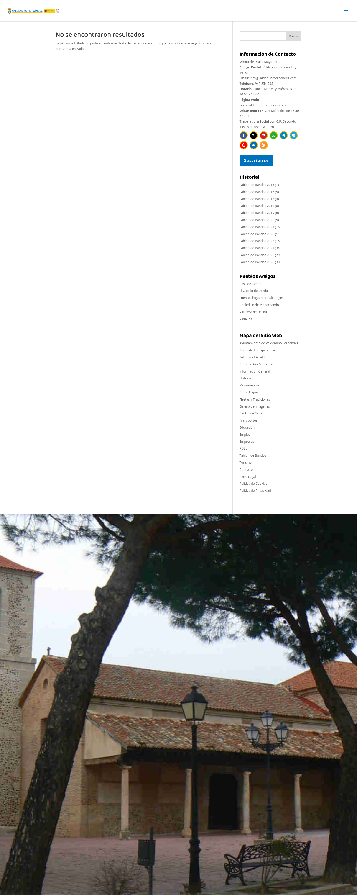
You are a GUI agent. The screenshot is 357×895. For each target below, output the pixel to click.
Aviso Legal (248, 476)
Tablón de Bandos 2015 (257, 185)
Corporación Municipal (256, 364)
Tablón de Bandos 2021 (257, 227)
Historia (245, 378)
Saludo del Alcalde (253, 357)
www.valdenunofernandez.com (263, 105)
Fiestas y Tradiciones (255, 399)
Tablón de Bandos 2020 (257, 220)
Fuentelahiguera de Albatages (261, 298)
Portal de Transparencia (257, 350)
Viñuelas (246, 319)
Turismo (246, 462)
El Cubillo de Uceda (254, 290)
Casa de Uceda (250, 284)
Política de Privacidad (255, 490)
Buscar (294, 36)
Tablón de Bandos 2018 (257, 205)
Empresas (247, 441)
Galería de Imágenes (255, 406)
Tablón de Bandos (253, 455)
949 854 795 (264, 83)
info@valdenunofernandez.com (273, 78)
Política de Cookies (253, 483)
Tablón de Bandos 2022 (257, 234)
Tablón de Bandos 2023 (257, 241)
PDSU (244, 448)
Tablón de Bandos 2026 (257, 262)
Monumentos (250, 385)
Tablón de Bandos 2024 (257, 248)
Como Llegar (249, 392)
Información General (255, 371)
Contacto (246, 469)
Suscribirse (256, 160)
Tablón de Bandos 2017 (257, 199)
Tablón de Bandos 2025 (257, 255)
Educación (247, 427)
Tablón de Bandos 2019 (257, 213)
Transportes (249, 420)
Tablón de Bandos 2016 (257, 192)
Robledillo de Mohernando (259, 305)
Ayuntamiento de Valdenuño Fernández (269, 343)
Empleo (245, 434)
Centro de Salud (251, 413)
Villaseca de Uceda (253, 312)
